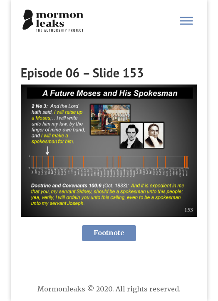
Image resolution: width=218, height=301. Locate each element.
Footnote (109, 233)
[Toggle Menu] (186, 21)
